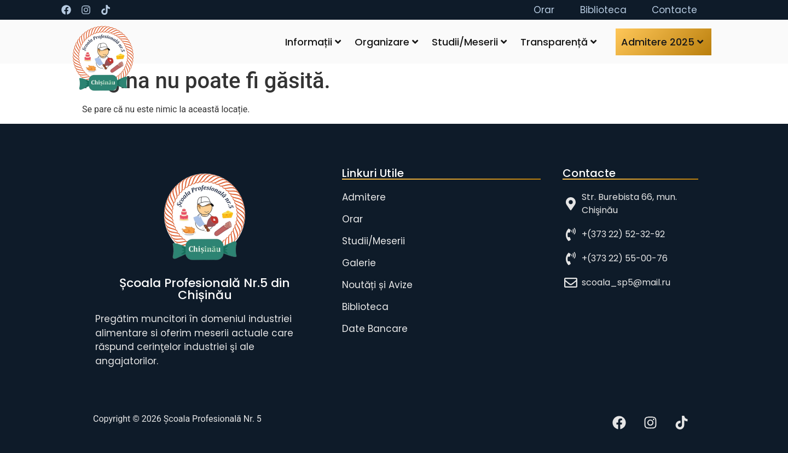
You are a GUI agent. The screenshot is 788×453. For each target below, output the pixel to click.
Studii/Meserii (469, 42)
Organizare (386, 42)
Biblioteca (365, 306)
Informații (313, 42)
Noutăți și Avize (377, 284)
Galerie (359, 262)
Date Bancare (375, 328)
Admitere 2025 (662, 42)
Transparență (558, 42)
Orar (352, 219)
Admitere (364, 197)
